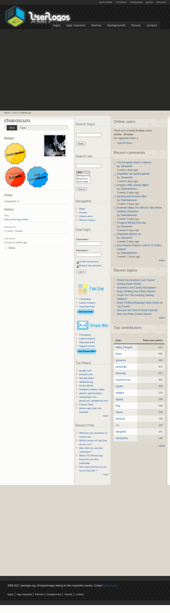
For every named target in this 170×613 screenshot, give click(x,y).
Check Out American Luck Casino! (136, 280)
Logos (56, 25)
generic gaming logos (90, 393)
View (13, 127)
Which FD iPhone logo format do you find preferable (91, 459)
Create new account (88, 261)
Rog (118, 405)
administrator (110, 585)
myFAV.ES (161, 2)
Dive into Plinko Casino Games (134, 314)
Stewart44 (126, 166)
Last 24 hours (124, 143)
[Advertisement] (39, 69)
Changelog (85, 299)
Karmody (121, 373)
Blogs (149, 2)
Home (7, 113)
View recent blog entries (16, 219)
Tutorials (121, 2)
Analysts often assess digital (132, 185)
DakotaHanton (129, 188)
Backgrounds (116, 25)
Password (82, 250)
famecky (120, 418)
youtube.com (86, 374)
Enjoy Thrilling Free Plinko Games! (136, 291)
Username (82, 239)
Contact (152, 25)
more (106, 416)
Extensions (136, 2)
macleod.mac (123, 379)
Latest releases (87, 302)
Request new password (90, 265)
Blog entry (83, 178)
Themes (96, 25)
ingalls (119, 386)
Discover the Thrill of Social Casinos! (137, 310)
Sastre (119, 412)
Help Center (105, 2)
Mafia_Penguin (124, 347)
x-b (117, 425)
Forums (136, 25)
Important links (87, 306)
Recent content (87, 220)
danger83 (121, 431)
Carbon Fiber (86, 404)
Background (83, 175)
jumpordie (121, 366)
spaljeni (120, 392)
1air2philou (122, 438)
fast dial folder (86, 378)
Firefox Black (86, 385)
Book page (83, 181)
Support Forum (87, 346)
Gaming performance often (132, 196)
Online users (86, 216)
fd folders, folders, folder (92, 389)
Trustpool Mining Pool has (131, 222)
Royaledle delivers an (129, 234)
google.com (85, 370)
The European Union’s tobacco (134, 162)
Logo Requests (76, 25)
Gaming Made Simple (129, 283)
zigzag (119, 399)
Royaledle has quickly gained (133, 173)
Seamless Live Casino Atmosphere (136, 287)
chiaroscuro (25, 113)
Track (23, 127)
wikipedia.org (86, 382)
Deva (118, 353)
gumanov (121, 360)
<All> (83, 172)
